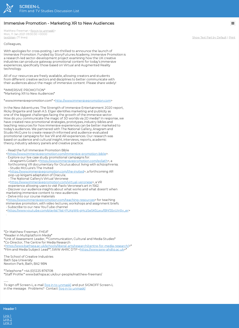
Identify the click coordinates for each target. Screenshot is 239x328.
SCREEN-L (29, 6)
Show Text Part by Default (209, 37)
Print (232, 37)
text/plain (10, 37)
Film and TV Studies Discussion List (49, 11)
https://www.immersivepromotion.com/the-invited (47, 171)
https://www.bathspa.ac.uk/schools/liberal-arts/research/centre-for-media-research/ (67, 246)
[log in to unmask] (42, 30)
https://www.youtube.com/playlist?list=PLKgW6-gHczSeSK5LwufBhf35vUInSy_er (68, 210)
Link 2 (7, 319)
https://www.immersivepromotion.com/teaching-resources (51, 200)
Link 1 (7, 316)
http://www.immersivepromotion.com (83, 100)
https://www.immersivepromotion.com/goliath (74, 161)
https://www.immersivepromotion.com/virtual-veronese (51, 182)
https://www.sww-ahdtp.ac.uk (102, 249)
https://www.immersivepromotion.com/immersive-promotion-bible (57, 154)
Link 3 (7, 323)
